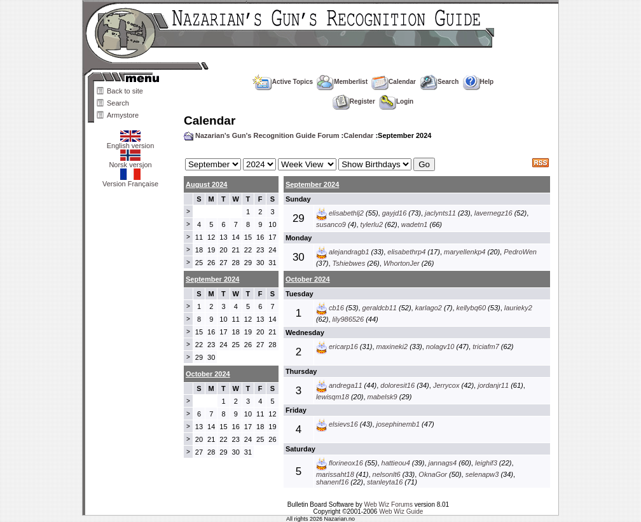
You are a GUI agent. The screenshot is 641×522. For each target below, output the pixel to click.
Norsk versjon (130, 161)
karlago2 (428, 308)
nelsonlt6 (387, 474)
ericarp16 (343, 346)
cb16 (336, 308)
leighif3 (486, 463)
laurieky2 (518, 308)
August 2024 (206, 184)
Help (478, 81)
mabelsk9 (382, 397)
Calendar (393, 81)
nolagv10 (440, 346)
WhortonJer (401, 263)
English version (131, 142)
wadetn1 (414, 224)
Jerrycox (446, 385)
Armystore (123, 115)
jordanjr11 (493, 385)
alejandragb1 (349, 252)
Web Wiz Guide (401, 511)
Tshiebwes (349, 263)
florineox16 (346, 463)
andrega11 (345, 385)
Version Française (130, 181)
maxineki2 (392, 346)
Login (396, 101)
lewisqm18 (332, 397)
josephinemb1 (398, 424)
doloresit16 (397, 385)
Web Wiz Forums (388, 504)
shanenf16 (332, 482)
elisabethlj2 (346, 213)
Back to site (125, 91)
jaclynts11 (440, 213)
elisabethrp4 (406, 252)
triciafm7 (485, 346)
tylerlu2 (372, 224)
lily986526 (348, 319)
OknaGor (432, 474)
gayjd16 (394, 213)
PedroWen (520, 252)
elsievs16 (343, 424)
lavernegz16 (493, 213)
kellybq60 (471, 308)
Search (118, 103)
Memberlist (342, 81)
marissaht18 (335, 474)
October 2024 (308, 279)
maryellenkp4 (464, 252)
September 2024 (312, 184)
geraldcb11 (379, 308)
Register (354, 101)
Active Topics (282, 81)
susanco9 (331, 224)
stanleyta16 (385, 482)
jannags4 (443, 463)
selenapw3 (482, 474)
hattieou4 (396, 463)
